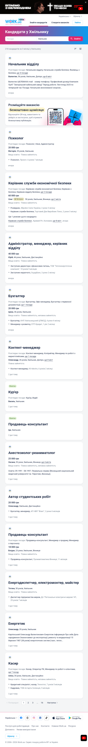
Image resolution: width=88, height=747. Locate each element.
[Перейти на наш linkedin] (40, 717)
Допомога (9, 729)
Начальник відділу (23, 64)
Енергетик (16, 623)
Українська (11, 717)
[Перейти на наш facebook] (21, 717)
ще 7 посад (13, 672)
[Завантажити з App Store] (58, 717)
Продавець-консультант (28, 424)
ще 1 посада (26, 305)
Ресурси (72, 726)
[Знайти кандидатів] (38, 22)
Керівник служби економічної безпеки (39, 183)
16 (42, 703)
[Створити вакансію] (60, 22)
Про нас (35, 726)
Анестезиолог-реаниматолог (31, 453)
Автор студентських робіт (29, 497)
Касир (13, 663)
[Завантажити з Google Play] (75, 717)
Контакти (45, 726)
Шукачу (78, 16)
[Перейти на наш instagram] (33, 717)
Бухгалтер (16, 296)
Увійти (78, 22)
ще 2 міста (56, 199)
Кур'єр (13, 392)
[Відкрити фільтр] (80, 49)
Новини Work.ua (59, 726)
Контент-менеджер (24, 347)
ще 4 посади (22, 73)
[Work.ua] (13, 22)
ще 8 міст (47, 76)
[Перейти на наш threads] (27, 717)
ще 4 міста (46, 462)
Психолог (16, 138)
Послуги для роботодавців (17, 726)
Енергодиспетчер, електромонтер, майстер (43, 583)
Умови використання (26, 729)
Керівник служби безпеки (20, 221)
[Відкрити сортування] (75, 49)
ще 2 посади (46, 192)
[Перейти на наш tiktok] (46, 717)
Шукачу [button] (12, 736)
